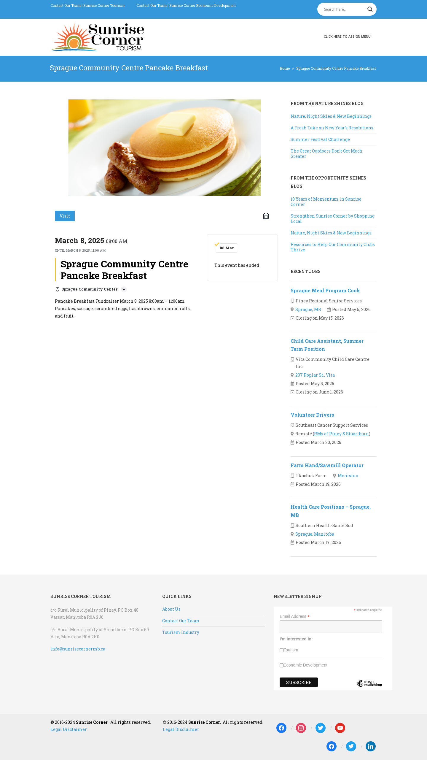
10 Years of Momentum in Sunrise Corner (326, 201)
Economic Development (305, 665)
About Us (171, 609)
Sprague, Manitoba (314, 534)
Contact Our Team (65, 5)
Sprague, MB (308, 309)
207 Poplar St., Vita (315, 375)
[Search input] (344, 9)
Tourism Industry (180, 632)
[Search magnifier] (370, 9)
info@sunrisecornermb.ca (77, 649)
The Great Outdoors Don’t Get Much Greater (326, 153)
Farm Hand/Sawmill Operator (327, 465)
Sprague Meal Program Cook (325, 290)
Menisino (348, 475)
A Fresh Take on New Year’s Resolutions (332, 128)
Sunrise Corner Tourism (104, 5)
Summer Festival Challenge (320, 139)
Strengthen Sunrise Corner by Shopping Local (333, 218)
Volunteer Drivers (312, 415)
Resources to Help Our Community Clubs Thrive (333, 247)
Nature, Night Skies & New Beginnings (331, 116)
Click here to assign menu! (348, 36)
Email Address (295, 616)
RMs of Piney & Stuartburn (341, 434)
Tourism (290, 650)
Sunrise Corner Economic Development (202, 5)
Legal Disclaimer (68, 729)
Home (285, 68)
